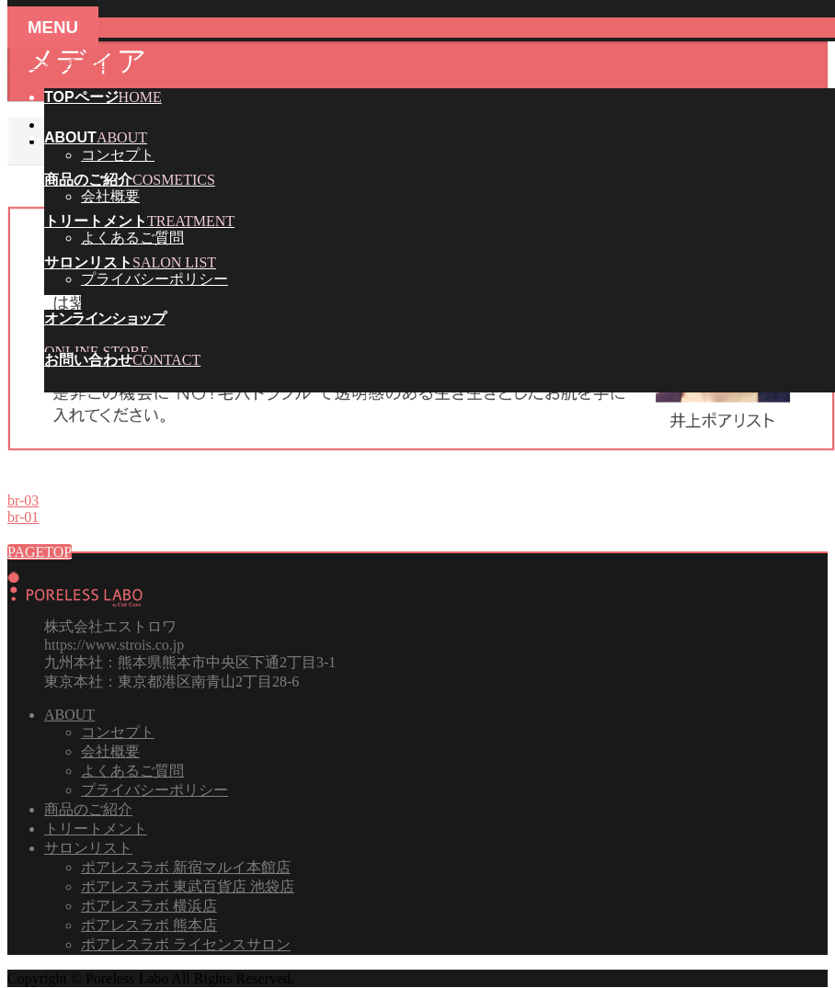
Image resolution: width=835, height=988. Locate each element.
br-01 (23, 517)
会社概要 (110, 196)
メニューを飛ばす (66, 63)
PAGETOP (39, 552)
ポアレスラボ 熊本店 (149, 925)
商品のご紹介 (88, 809)
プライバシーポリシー (154, 279)
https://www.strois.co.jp (114, 645)
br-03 (23, 500)
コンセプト (117, 155)
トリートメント (95, 828)
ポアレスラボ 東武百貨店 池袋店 (187, 886)
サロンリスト (88, 848)
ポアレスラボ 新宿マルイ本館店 (186, 867)
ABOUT (69, 714)
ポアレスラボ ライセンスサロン (186, 944)
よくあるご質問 (132, 237)
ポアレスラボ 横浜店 (149, 906)
